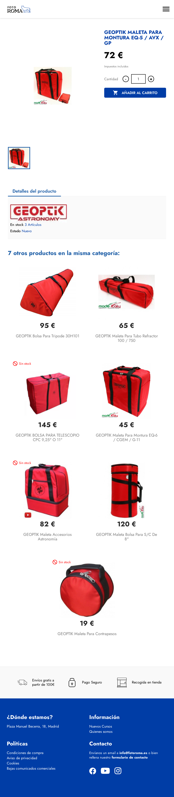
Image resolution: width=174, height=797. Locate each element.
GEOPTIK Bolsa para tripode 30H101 (47, 336)
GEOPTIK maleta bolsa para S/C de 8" (126, 537)
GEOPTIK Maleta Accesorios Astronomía (47, 537)
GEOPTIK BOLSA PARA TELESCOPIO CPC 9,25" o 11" (47, 437)
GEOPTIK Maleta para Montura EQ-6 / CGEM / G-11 (126, 437)
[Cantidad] (138, 79)
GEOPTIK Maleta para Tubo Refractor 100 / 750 (126, 338)
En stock (17, 224)
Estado (15, 231)
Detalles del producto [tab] (34, 191)
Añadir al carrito (135, 93)
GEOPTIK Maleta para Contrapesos (87, 634)
